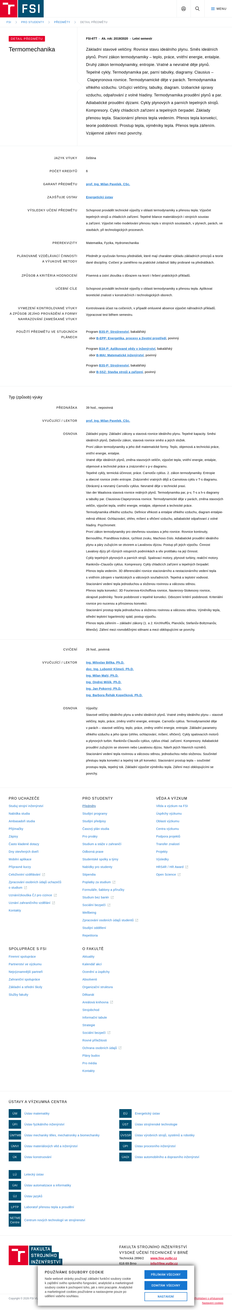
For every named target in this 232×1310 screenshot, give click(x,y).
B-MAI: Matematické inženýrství (120, 355)
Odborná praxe (92, 851)
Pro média (89, 1063)
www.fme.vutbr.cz (163, 1258)
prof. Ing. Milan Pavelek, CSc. (108, 184)
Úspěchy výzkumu (169, 813)
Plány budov (91, 1055)
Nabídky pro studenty (97, 867)
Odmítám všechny (166, 1285)
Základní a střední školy (25, 987)
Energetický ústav (99, 197)
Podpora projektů (168, 836)
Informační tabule (94, 1017)
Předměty (62, 22)
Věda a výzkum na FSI (172, 806)
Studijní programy (94, 813)
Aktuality (88, 956)
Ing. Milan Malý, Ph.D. (102, 675)
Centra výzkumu (167, 829)
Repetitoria (90, 935)
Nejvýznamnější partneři (26, 972)
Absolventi (89, 979)
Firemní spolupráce (22, 956)
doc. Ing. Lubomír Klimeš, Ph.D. (110, 669)
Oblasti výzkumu (167, 821)
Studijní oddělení (94, 928)
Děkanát (88, 994)
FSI (9, 22)
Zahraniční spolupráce (24, 979)
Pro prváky (90, 836)
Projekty (162, 851)
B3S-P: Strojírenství (114, 331)
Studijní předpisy (94, 821)
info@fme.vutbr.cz (164, 1263)
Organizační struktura (97, 987)
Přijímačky (16, 829)
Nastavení (166, 1296)
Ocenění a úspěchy (95, 972)
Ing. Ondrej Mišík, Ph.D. (103, 682)
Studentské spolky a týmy (100, 859)
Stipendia (89, 874)
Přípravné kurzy (20, 867)
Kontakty (15, 910)
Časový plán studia (95, 829)
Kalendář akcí (92, 964)
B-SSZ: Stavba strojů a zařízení (119, 372)
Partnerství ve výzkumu (25, 964)
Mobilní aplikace (20, 859)
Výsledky (162, 859)
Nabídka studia (19, 813)
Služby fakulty (18, 994)
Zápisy (13, 836)
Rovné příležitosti (94, 1040)
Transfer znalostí (168, 844)
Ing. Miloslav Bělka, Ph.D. (105, 662)
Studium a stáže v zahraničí (101, 844)
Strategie (88, 1025)
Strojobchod (90, 1010)
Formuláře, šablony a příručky (103, 889)
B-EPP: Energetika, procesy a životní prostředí (131, 338)
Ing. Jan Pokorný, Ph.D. (103, 688)
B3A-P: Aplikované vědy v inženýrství (127, 348)
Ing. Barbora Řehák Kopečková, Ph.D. (114, 695)
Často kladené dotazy (24, 844)
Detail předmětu (94, 22)
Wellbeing (89, 912)
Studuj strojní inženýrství (26, 806)
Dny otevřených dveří (24, 851)
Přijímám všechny (166, 1274)
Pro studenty (32, 22)
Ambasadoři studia (22, 821)
